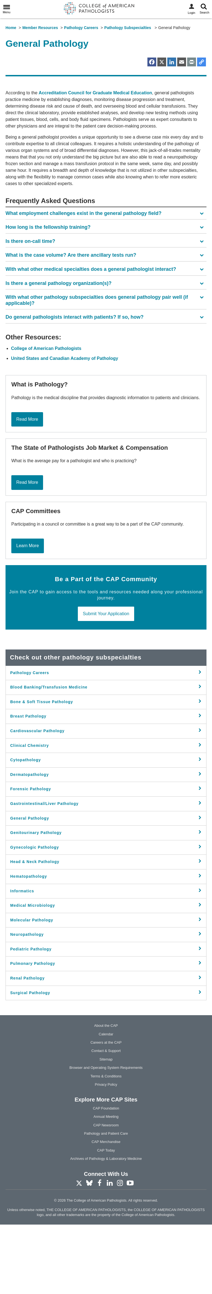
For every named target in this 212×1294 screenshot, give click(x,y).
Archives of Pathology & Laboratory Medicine (106, 1228)
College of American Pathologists (46, 417)
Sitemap (106, 1128)
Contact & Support (106, 1120)
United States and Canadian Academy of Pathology (64, 427)
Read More (27, 488)
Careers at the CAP (106, 1112)
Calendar (106, 1103)
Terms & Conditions (106, 1145)
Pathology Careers (81, 27)
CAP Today (106, 1219)
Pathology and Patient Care (106, 1203)
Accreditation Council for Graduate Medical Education (95, 162)
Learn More (27, 615)
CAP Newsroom (106, 1194)
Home (11, 27)
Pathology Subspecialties (128, 27)
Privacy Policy (106, 1154)
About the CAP (106, 1095)
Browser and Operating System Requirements (105, 1137)
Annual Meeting (106, 1186)
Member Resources (40, 27)
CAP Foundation (106, 1177)
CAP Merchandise (106, 1211)
